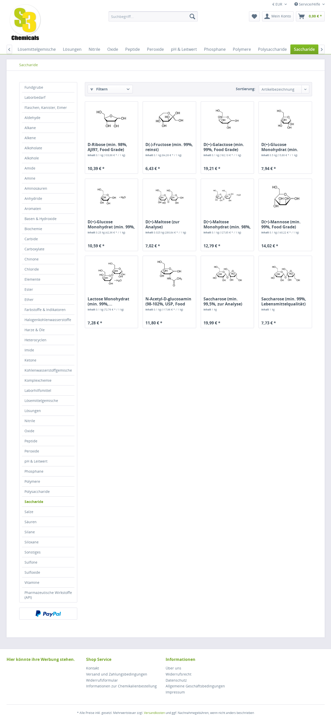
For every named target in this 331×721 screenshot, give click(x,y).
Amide (29, 168)
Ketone (30, 360)
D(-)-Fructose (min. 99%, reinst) (169, 147)
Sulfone (30, 562)
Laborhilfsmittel (37, 390)
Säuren (30, 521)
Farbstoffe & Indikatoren (45, 309)
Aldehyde (32, 117)
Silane (29, 532)
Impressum (175, 692)
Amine (29, 178)
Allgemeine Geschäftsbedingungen (195, 686)
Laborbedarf (34, 97)
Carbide (31, 238)
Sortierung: (245, 88)
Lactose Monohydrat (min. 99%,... (108, 301)
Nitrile (29, 420)
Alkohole (31, 158)
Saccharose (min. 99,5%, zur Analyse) (222, 301)
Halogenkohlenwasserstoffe (47, 319)
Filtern (99, 89)
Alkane (30, 127)
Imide (29, 350)
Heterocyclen (35, 340)
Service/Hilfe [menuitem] (307, 4)
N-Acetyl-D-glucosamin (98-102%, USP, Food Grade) (168, 301)
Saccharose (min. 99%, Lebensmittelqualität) (283, 301)
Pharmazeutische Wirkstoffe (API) (48, 595)
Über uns (173, 668)
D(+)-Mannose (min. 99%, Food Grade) (281, 224)
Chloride (31, 269)
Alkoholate (33, 148)
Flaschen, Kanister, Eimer (45, 107)
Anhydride (33, 198)
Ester (28, 289)
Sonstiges (32, 552)
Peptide (30, 441)
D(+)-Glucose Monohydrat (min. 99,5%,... (279, 147)
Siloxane (31, 542)
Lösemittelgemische (41, 400)
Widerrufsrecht (178, 674)
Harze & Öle (34, 329)
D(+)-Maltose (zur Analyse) (162, 224)
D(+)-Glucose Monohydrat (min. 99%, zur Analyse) (111, 224)
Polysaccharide (37, 491)
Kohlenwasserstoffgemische (48, 370)
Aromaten (32, 208)
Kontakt (92, 668)
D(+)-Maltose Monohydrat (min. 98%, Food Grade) (227, 224)
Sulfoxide (32, 572)
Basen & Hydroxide (40, 218)
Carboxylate (34, 249)
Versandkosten (154, 713)
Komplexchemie (38, 380)
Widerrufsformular (102, 680)
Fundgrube (33, 87)
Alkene (30, 137)
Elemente (32, 279)
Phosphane (33, 471)
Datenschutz (176, 680)
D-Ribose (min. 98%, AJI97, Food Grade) (107, 147)
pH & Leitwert (35, 461)
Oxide (29, 430)
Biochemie (33, 228)
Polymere (32, 481)
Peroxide (31, 451)
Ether (29, 299)
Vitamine (31, 582)
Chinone (31, 259)
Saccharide (33, 501)
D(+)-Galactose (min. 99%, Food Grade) (223, 147)
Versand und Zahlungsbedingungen (116, 674)
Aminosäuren (35, 188)
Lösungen (32, 410)
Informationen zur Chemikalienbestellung (121, 686)
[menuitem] (153, 16)
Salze (28, 511)
